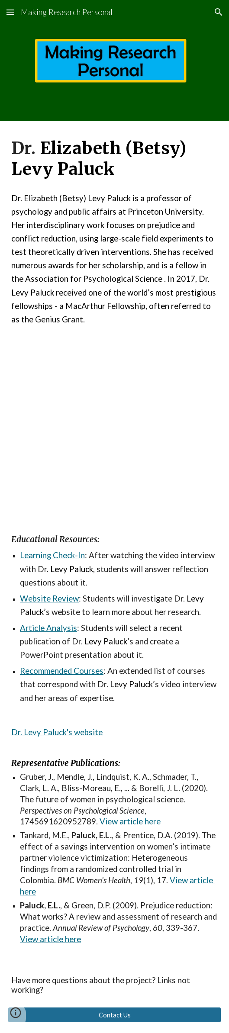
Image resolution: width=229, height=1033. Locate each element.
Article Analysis (48, 628)
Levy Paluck (45, 732)
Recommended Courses (61, 671)
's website (85, 732)
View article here (50, 939)
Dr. (17, 732)
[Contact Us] (114, 1015)
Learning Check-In (52, 555)
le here (148, 821)
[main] (114, 159)
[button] (10, 12)
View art (185, 880)
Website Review (49, 598)
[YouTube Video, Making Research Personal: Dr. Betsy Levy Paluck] (114, 420)
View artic (118, 821)
